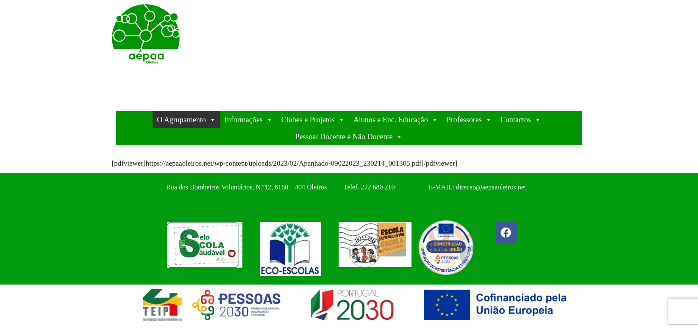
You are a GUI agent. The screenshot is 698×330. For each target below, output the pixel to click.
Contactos (521, 119)
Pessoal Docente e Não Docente (349, 136)
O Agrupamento (186, 119)
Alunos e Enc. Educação (395, 119)
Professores (469, 119)
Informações (249, 119)
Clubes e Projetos (313, 119)
